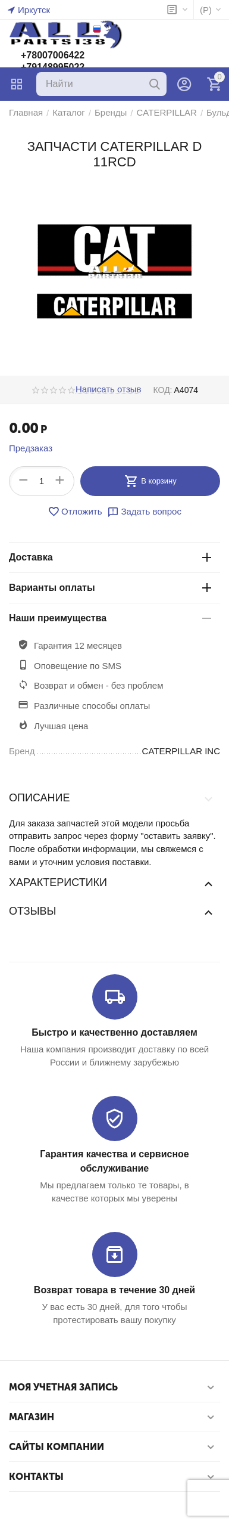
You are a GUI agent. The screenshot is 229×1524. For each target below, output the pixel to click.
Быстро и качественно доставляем (114, 1032)
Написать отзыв (109, 389)
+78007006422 (52, 55)
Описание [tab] (111, 798)
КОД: (162, 390)
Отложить (75, 512)
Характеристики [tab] (111, 883)
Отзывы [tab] (111, 911)
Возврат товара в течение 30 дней (114, 1290)
